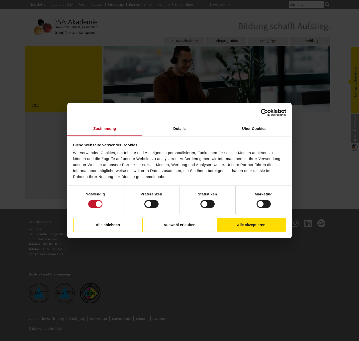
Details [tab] (179, 128)
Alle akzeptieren (251, 225)
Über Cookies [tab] (254, 128)
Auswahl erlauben (179, 225)
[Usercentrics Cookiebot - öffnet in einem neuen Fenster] (264, 112)
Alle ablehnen (108, 225)
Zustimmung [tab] (104, 128)
